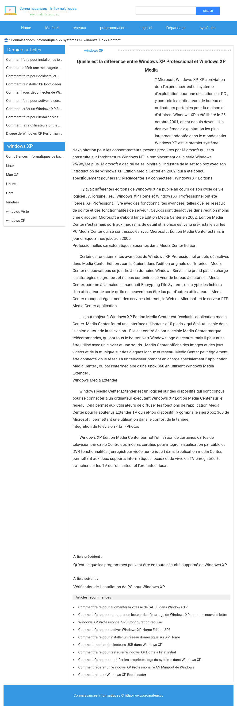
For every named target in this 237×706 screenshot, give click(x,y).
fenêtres (12, 202)
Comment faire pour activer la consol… (34, 101)
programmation (113, 28)
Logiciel (145, 28)
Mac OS (12, 175)
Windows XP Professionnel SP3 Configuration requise (120, 622)
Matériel (52, 28)
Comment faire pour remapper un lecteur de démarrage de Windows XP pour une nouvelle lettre (153, 615)
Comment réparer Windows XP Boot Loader (112, 675)
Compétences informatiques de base (34, 156)
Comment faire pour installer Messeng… (34, 117)
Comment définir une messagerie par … (34, 68)
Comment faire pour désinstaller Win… (34, 76)
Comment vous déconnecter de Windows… (34, 92)
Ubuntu (11, 184)
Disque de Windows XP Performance (34, 133)
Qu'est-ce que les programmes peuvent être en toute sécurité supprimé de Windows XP (150, 564)
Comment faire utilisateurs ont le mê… (34, 125)
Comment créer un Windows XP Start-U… (34, 109)
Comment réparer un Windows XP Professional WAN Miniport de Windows (136, 667)
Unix (9, 193)
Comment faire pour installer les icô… (34, 59)
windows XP (93, 40)
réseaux (79, 28)
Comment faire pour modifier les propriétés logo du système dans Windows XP (140, 660)
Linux (10, 166)
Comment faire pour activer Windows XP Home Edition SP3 (124, 630)
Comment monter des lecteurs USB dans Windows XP (120, 645)
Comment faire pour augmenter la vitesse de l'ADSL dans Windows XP (133, 607)
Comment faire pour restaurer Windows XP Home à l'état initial (127, 652)
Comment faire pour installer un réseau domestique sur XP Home (129, 637)
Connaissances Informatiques (34, 40)
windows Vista (17, 211)
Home (26, 28)
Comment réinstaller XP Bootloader (34, 84)
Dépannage (176, 28)
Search (208, 10)
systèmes (208, 28)
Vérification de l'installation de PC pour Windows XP (119, 586)
